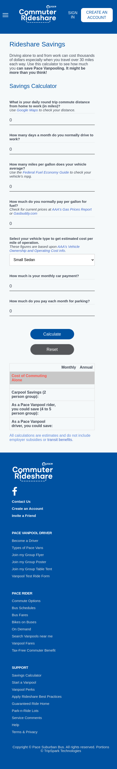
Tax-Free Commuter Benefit (33, 650)
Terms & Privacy (24, 732)
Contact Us (21, 501)
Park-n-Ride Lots (25, 711)
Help (15, 725)
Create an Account (97, 15)
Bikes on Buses (24, 622)
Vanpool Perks (23, 689)
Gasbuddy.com (25, 213)
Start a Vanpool (24, 682)
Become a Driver (25, 541)
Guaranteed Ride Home (30, 704)
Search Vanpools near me (32, 636)
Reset (52, 349)
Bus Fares (20, 615)
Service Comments (27, 718)
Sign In (72, 15)
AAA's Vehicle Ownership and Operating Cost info (44, 249)
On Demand (21, 629)
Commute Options (26, 601)
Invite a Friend (24, 516)
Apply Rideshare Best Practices (37, 696)
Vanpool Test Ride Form (31, 576)
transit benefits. (60, 440)
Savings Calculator (26, 675)
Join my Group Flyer (28, 555)
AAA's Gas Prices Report (72, 209)
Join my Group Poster (29, 562)
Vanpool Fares (23, 643)
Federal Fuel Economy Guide (46, 172)
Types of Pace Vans (27, 548)
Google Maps (27, 110)
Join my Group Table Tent (32, 569)
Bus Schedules (24, 608)
